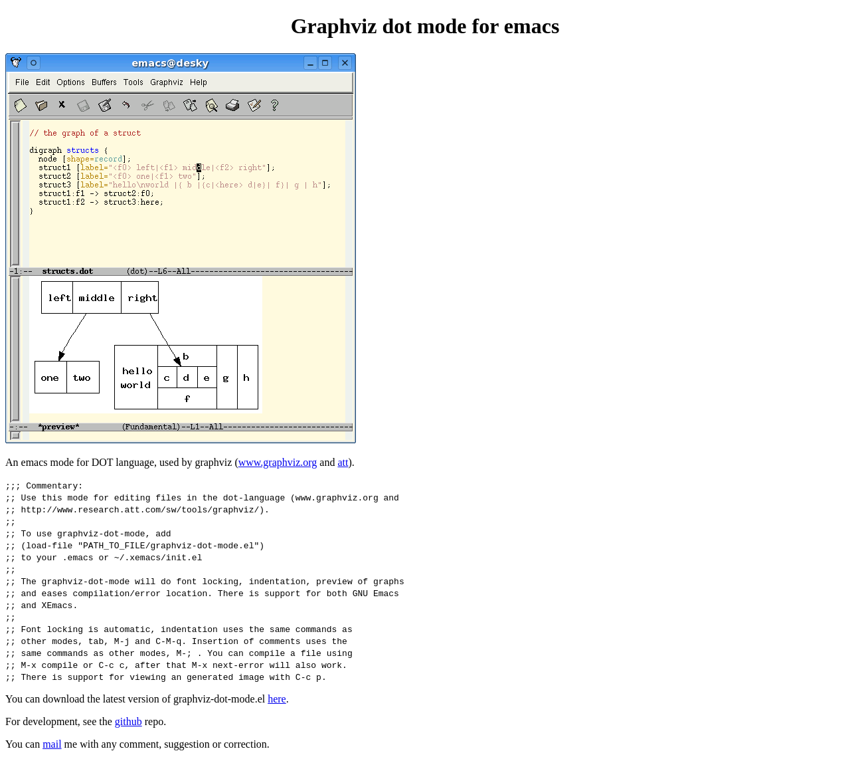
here (277, 699)
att (342, 462)
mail (51, 744)
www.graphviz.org (277, 462)
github (128, 721)
